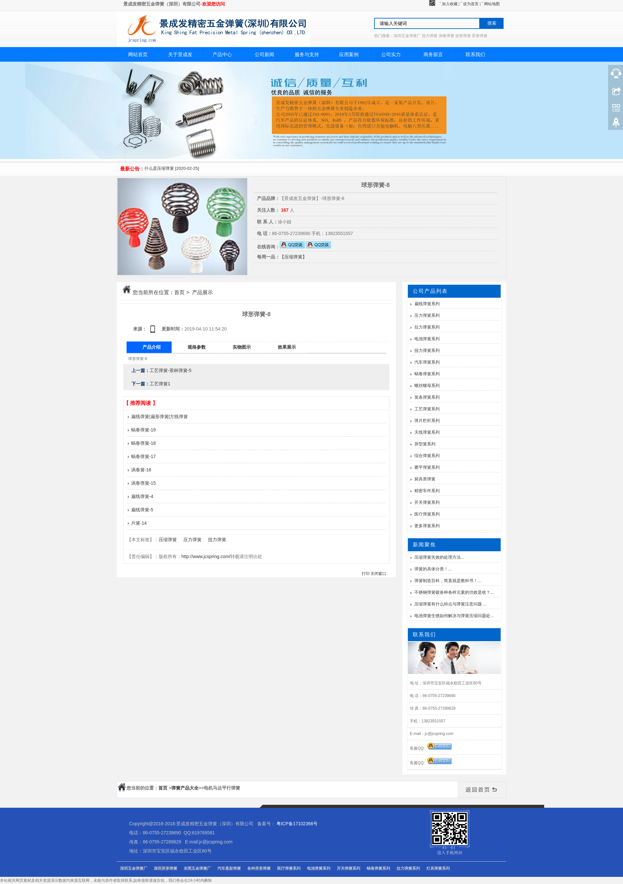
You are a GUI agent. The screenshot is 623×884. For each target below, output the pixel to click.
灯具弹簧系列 (438, 868)
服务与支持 (307, 54)
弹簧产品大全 (185, 788)
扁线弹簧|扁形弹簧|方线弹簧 (157, 416)
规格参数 (197, 347)
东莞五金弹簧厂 (197, 868)
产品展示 (202, 292)
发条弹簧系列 (427, 397)
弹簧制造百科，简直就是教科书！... (447, 580)
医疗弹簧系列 (427, 514)
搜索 (491, 23)
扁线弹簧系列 (427, 303)
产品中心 (222, 54)
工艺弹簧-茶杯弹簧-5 (170, 370)
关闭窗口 (378, 573)
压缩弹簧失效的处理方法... (439, 557)
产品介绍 (151, 347)
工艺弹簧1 (160, 383)
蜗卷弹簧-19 (141, 429)
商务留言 (433, 54)
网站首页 (138, 54)
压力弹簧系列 (427, 315)
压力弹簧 (192, 539)
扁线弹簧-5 (140, 509)
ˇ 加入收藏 (448, 4)
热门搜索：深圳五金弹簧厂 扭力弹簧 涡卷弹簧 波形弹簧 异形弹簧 (430, 35)
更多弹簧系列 (427, 525)
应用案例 (349, 54)
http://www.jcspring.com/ (205, 556)
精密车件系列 (427, 490)
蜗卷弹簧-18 (141, 443)
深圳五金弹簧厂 (133, 868)
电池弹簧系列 (427, 338)
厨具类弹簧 (424, 479)
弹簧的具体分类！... (433, 569)
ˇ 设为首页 (470, 4)
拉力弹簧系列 (427, 327)
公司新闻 (264, 54)
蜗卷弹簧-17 (141, 456)
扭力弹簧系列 (427, 350)
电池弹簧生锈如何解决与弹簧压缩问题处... (454, 615)
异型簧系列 (424, 444)
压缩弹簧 (168, 539)
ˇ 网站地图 (491, 4)
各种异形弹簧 (259, 868)
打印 (366, 573)
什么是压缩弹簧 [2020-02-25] (171, 168)
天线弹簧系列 (427, 432)
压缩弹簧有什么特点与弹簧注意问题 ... (450, 604)
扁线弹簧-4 (140, 496)
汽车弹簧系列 (427, 362)
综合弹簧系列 (427, 455)
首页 (179, 292)
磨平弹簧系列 (427, 467)
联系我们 (475, 54)
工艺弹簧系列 (427, 408)
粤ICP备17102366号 (297, 823)
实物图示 (242, 347)
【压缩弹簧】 (293, 256)
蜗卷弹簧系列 (427, 373)
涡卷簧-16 (139, 469)
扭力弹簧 (217, 539)
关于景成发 (180, 54)
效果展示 (287, 347)
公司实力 (391, 54)
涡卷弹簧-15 (141, 483)
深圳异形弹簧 (165, 868)
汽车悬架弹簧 (229, 868)
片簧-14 (137, 523)
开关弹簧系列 (427, 502)
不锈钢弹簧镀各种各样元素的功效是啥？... (454, 592)
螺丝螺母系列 (427, 385)
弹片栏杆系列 (427, 420)
